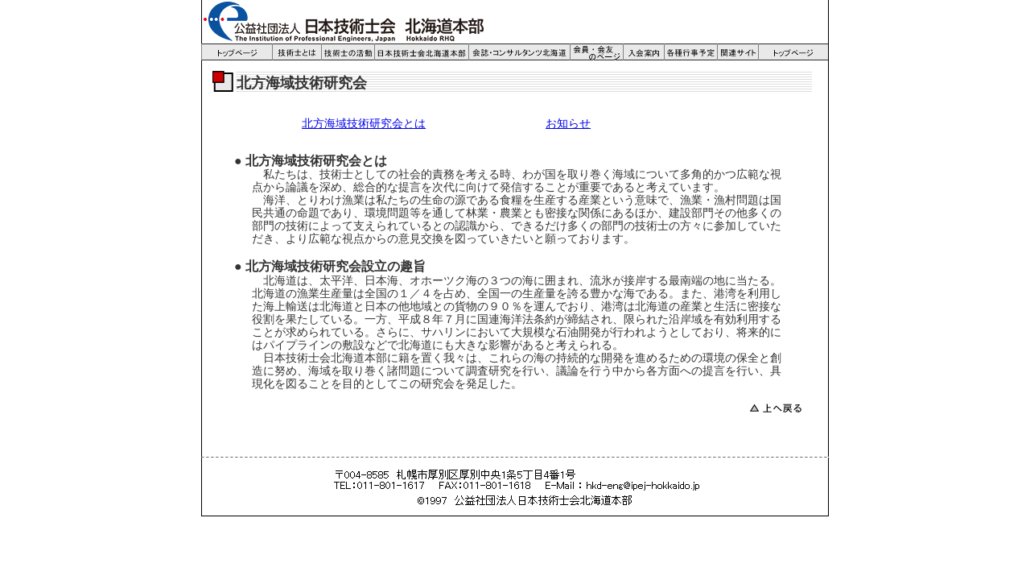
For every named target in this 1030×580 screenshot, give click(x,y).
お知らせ (568, 124)
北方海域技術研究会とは (364, 124)
